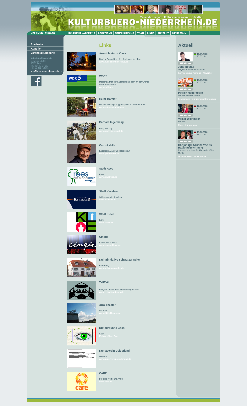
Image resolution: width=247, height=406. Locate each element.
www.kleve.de (106, 222)
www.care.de (105, 381)
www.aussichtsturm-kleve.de (113, 62)
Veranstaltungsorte (43, 52)
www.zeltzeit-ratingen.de (111, 292)
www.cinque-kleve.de (110, 245)
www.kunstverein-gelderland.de (115, 359)
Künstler (36, 48)
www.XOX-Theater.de (109, 313)
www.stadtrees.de (108, 177)
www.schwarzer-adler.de (111, 268)
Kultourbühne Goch (109, 336)
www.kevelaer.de (107, 199)
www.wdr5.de (106, 87)
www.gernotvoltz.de (109, 153)
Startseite (37, 44)
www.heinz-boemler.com (111, 107)
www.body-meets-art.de (111, 131)
